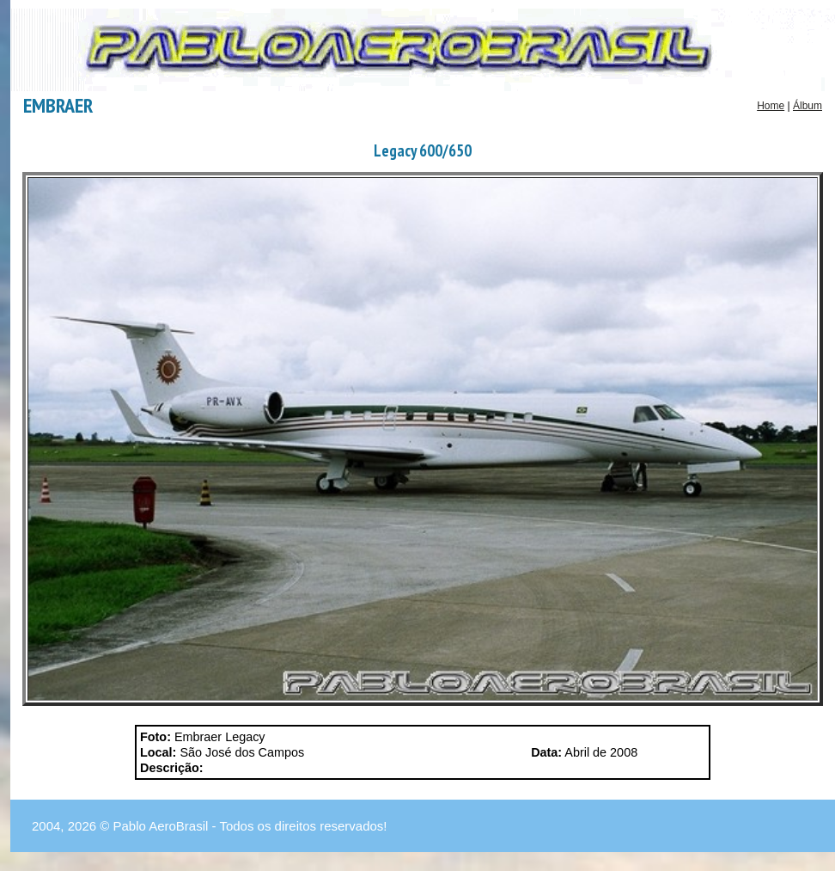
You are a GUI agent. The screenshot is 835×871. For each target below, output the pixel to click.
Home (770, 106)
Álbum (807, 106)
